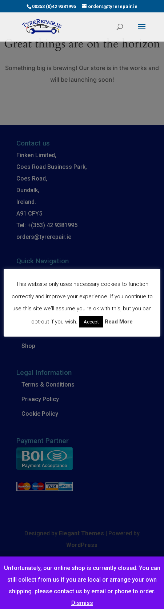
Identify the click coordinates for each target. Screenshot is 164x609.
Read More (119, 321)
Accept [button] (91, 322)
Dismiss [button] (82, 603)
